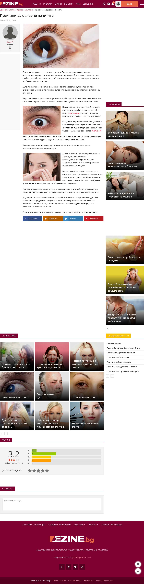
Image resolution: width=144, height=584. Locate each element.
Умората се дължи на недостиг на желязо (121, 195)
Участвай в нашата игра (33, 524)
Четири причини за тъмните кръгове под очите (85, 364)
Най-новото (79, 524)
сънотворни (73, 113)
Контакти (93, 524)
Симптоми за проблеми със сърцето (125, 259)
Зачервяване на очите (15, 397)
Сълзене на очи (114, 343)
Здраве (20, 10)
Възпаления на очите (85, 397)
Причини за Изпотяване (118, 357)
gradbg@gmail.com (81, 557)
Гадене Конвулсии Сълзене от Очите (123, 348)
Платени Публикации (112, 524)
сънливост (96, 130)
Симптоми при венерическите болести (122, 164)
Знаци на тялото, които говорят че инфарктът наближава (122, 318)
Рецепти (36, 4)
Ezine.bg (3, 10)
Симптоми (29, 10)
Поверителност (75, 580)
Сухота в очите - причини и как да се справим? (14, 423)
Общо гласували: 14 (14, 463)
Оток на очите (45, 394)
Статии (58, 4)
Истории (68, 4)
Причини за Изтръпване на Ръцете (123, 371)
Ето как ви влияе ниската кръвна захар (123, 134)
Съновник (88, 4)
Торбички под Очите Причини (121, 352)
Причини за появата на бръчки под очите (16, 365)
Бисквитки (88, 580)
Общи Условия (59, 580)
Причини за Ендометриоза (119, 362)
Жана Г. (10, 42)
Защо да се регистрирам (59, 524)
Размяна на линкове (104, 580)
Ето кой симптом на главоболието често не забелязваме (122, 287)
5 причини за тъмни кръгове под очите (49, 365)
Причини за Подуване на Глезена (122, 367)
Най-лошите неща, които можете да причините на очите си (51, 423)
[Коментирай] (52, 504)
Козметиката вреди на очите (85, 425)
